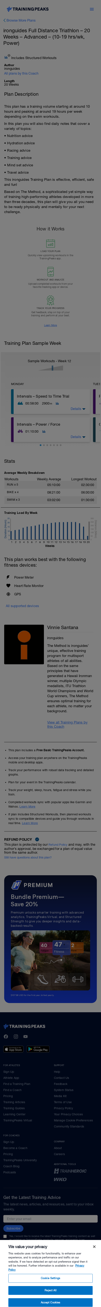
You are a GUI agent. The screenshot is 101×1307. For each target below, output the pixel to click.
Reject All (50, 1296)
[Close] (94, 1253)
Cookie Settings (50, 1284)
